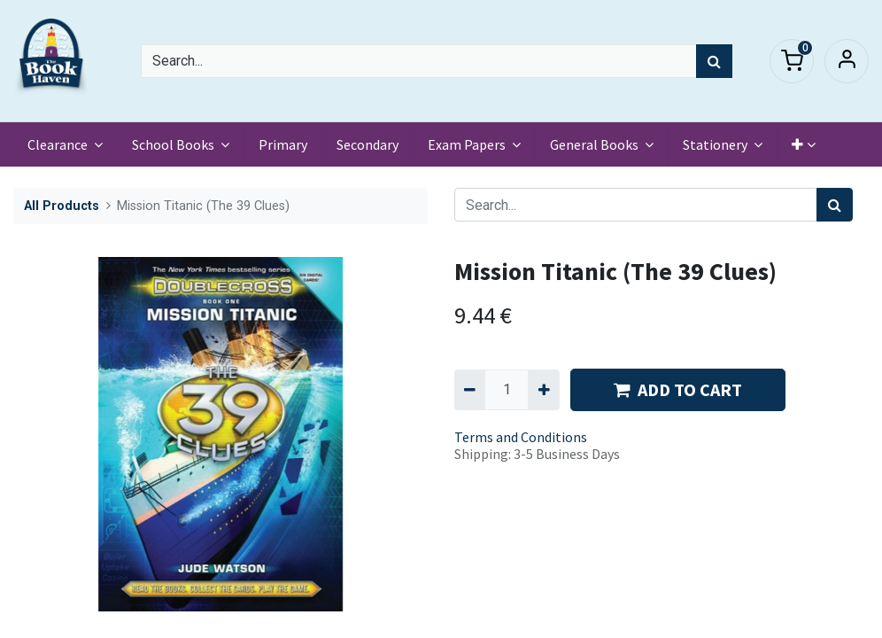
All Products (61, 206)
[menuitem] (282, 144)
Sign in (846, 61)
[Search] (714, 61)
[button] (804, 144)
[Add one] (543, 390)
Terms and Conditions (520, 437)
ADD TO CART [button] (678, 389)
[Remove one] (469, 390)
